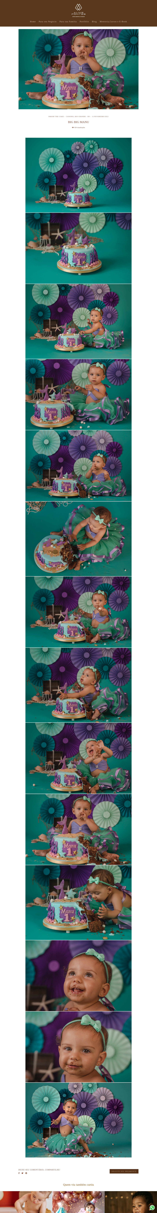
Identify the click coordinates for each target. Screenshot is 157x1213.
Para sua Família (68, 21)
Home (33, 21)
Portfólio (84, 21)
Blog (94, 21)
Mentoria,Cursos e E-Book (113, 21)
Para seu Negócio (48, 21)
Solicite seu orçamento (124, 1171)
